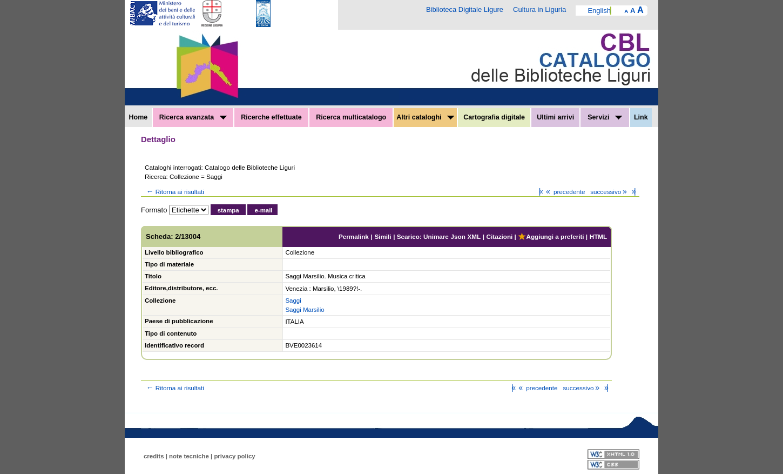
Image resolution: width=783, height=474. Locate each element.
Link (641, 117)
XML (474, 236)
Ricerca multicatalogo (351, 117)
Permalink (354, 236)
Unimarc (436, 236)
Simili (382, 236)
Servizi (605, 117)
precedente (564, 191)
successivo (609, 191)
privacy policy (234, 456)
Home (138, 117)
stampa (228, 210)
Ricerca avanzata (193, 117)
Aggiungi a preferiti (551, 236)
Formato (154, 210)
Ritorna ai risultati (174, 191)
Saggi (293, 300)
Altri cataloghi (425, 117)
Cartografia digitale (494, 117)
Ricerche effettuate (271, 117)
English (599, 10)
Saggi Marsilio (304, 309)
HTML (598, 236)
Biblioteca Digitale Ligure (464, 9)
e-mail (263, 210)
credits (154, 456)
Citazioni (500, 236)
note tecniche (189, 456)
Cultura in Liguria (539, 9)
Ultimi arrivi (555, 117)
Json (458, 236)
